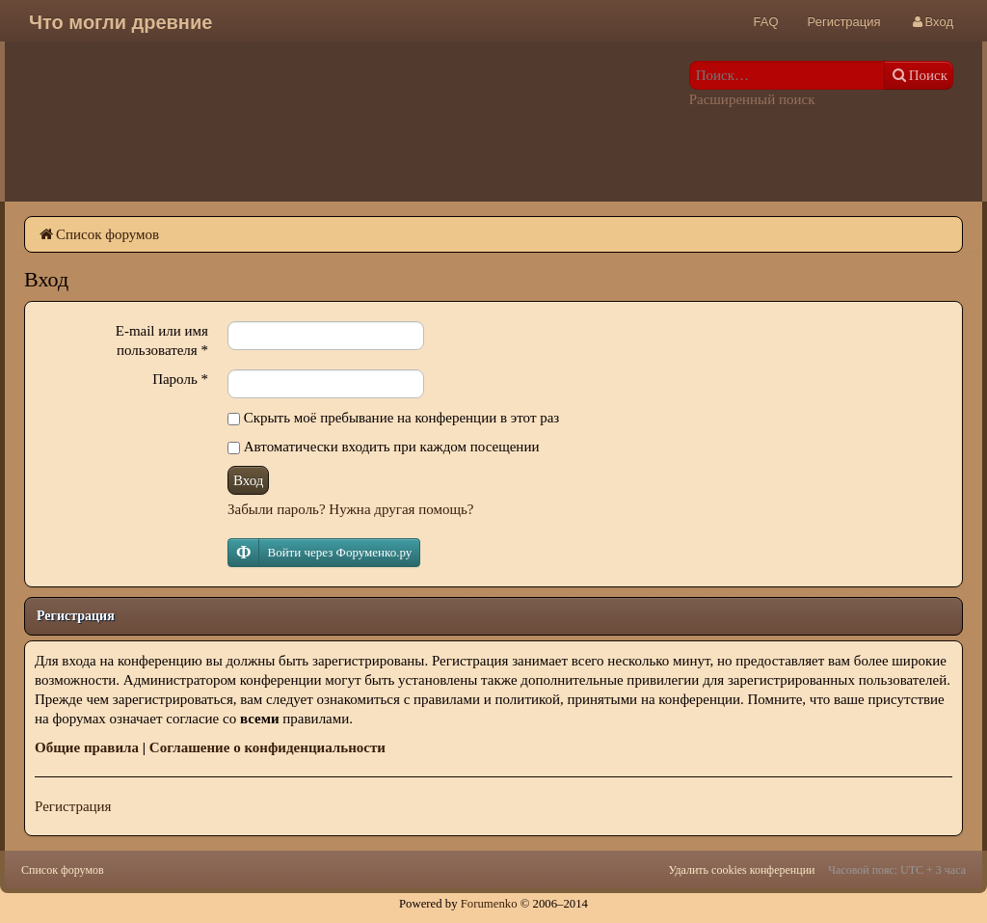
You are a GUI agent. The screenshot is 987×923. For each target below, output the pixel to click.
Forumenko (489, 903)
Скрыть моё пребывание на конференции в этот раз (393, 417)
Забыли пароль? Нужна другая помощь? (350, 509)
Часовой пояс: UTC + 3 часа (897, 870)
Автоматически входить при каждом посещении (383, 446)
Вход (248, 480)
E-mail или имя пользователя (162, 340)
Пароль (180, 379)
